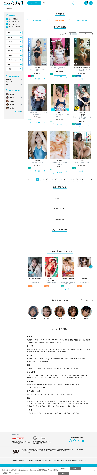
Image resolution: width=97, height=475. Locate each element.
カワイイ (75, 385)
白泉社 (47, 342)
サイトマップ (82, 460)
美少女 (31, 385)
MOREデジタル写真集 (69, 349)
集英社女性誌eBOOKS (33, 352)
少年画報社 (30, 342)
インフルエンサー (80, 404)
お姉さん (42, 385)
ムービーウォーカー (66, 342)
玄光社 (67, 340)
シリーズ (9, 42)
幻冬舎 (71, 340)
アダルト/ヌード (76, 406)
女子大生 (81, 401)
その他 (9, 69)
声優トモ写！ (31, 361)
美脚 (77, 375)
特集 (7, 84)
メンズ (58, 413)
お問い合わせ (73, 460)
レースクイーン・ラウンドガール (39, 404)
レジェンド (46, 406)
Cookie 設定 (56, 460)
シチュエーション (12, 60)
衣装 (8, 46)
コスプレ (32, 368)
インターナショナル (69, 378)
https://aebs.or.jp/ (26, 452)
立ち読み (37, 79)
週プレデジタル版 (14, 21)
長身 (85, 375)
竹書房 (36, 342)
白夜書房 (52, 342)
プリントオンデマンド (80, 359)
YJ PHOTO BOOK (46, 349)
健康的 (31, 378)
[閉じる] (94, 471)
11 (82, 180)
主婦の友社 (82, 340)
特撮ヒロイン (33, 406)
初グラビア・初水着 (45, 413)
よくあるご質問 (65, 460)
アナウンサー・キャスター (62, 404)
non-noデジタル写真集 (83, 349)
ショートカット (65, 375)
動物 (66, 413)
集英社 (76, 340)
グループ (48, 394)
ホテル (58, 394)
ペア (30, 394)
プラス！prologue (45, 359)
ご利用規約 (14, 460)
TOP (5, 8)
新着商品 (8, 79)
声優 (72, 401)
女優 (54, 401)
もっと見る (87, 301)
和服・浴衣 (72, 368)
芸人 (55, 406)
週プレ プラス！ (13, 24)
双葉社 (57, 342)
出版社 (9, 33)
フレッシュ (42, 378)
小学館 (88, 340)
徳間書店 (41, 342)
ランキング (9, 82)
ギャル (82, 378)
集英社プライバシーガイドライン (27, 460)
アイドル (44, 401)
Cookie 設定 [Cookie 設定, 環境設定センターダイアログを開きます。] (64, 468)
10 (77, 180)
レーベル (9, 37)
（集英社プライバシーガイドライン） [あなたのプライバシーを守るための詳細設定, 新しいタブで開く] (11, 473)
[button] (90, 267)
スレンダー (33, 375)
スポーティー (55, 378)
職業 (8, 64)
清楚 (43, 387)
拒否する (75, 468)
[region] (48, 471)
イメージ (9, 55)
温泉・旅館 (69, 394)
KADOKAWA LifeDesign (57, 340)
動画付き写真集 (55, 359)
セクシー (32, 387)
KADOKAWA (46, 340)
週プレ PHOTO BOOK (33, 349)
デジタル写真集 (13, 19)
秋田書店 (29, 340)
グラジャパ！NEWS (14, 27)
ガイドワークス (37, 340)
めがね (61, 368)
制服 (42, 368)
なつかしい (63, 385)
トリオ (39, 394)
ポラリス (38, 361)
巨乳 (44, 375)
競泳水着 (51, 368)
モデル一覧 (18, 111)
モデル (63, 401)
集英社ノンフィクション (48, 352)
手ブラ (31, 413)
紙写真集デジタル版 (33, 359)
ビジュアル (10, 51)
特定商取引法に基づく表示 (44, 460)
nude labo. (45, 361)
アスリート (65, 406)
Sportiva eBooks (61, 352)
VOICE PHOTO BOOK (67, 359)
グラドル (32, 401)
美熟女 (52, 385)
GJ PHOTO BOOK (57, 349)
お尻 (53, 375)
